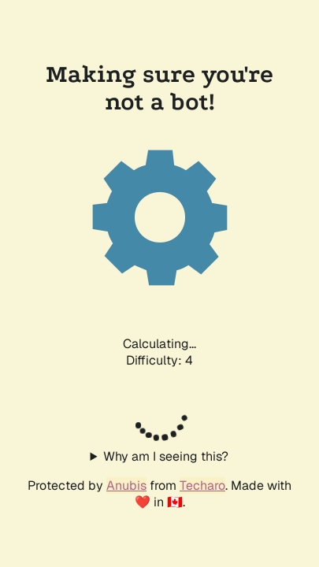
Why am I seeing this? (165, 456)
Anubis (126, 485)
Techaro (202, 485)
